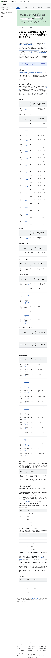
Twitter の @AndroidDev (32, 646)
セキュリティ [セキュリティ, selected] (18, 7)
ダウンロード (19, 648)
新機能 (2, 7)
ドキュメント (4, 4)
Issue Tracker (41, 655)
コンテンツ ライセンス (35, 598)
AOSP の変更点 (29, 22)
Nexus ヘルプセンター (43, 648)
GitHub (18, 655)
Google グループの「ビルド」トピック (32, 655)
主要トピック (26, 7)
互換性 (33, 7)
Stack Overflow (42, 653)
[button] (6, 9)
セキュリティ (30, 27)
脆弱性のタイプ (42, 87)
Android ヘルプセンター (43, 644)
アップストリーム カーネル (26, 302)
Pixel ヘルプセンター (43, 646)
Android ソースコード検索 (24, 1)
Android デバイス (40, 7)
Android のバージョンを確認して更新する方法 (36, 52)
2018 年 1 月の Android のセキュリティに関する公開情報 (30, 72)
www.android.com (42, 650)
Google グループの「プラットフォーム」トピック (33, 652)
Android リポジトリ (20, 644)
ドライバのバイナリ (20, 653)
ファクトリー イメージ (21, 652)
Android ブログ (31, 648)
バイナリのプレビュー (20, 650)
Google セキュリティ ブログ (33, 650)
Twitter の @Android (31, 644)
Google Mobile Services (43, 652)
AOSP (20, 27)
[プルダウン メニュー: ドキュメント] (16, 1)
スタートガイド (10, 7)
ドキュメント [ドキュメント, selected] (12, 1)
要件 (17, 646)
